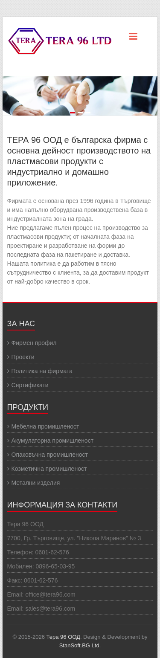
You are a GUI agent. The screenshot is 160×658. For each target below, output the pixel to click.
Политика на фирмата (42, 371)
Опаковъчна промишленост (50, 454)
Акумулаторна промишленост (53, 440)
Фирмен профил (34, 342)
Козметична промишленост (49, 468)
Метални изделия (36, 482)
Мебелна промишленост (45, 426)
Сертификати (30, 385)
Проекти (23, 357)
